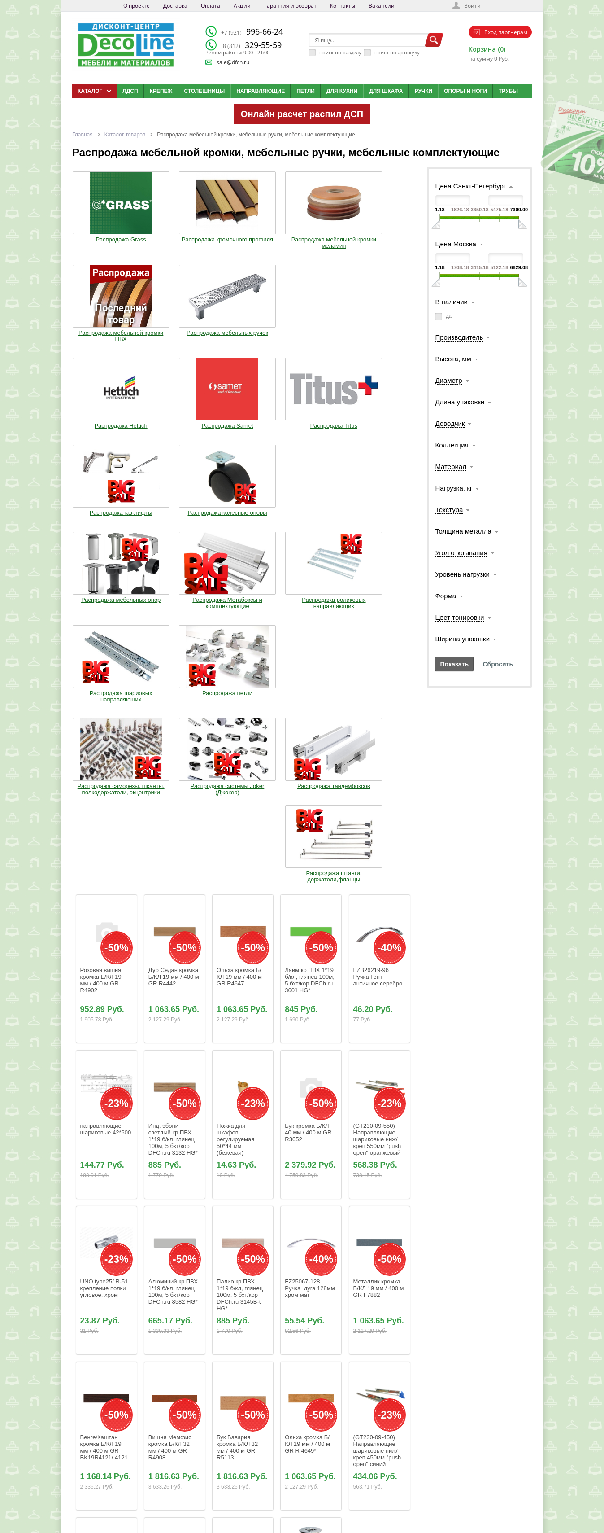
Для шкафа (386, 91)
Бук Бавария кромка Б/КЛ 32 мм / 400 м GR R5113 (238, 1115)
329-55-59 (252, 44)
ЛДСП (130, 91)
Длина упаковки (459, 402)
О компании (238, 1454)
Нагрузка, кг (453, 488)
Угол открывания (461, 552)
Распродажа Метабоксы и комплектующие (173, 433)
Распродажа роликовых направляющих (242, 433)
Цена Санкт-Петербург (470, 186)
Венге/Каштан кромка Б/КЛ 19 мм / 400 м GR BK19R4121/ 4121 (104, 1115)
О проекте (136, 5)
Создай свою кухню (317, 1499)
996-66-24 (252, 31)
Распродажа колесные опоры (382, 337)
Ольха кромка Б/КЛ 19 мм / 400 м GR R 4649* (308, 1112)
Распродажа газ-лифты (313, 337)
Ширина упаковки (462, 639)
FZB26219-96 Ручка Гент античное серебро (378, 645)
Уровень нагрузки (462, 574)
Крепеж (161, 91)
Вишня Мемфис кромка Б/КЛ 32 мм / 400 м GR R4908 (170, 1115)
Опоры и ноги (465, 91)
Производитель (459, 337)
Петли (305, 91)
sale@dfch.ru (233, 62)
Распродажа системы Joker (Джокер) (173, 528)
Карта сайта (309, 1488)
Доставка (175, 5)
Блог (300, 1465)
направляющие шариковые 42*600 (105, 797)
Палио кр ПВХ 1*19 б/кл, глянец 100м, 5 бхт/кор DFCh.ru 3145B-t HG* (241, 963)
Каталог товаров (125, 134)
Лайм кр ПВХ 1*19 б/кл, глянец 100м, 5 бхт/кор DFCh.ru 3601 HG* (310, 648)
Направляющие (260, 91)
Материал (450, 466)
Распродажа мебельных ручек (383, 238)
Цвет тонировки (459, 617)
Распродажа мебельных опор (102, 430)
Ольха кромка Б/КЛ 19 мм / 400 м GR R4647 (240, 645)
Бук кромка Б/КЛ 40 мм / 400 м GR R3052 (309, 800)
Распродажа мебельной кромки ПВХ (313, 241)
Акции (242, 5)
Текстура (449, 509)
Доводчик (450, 423)
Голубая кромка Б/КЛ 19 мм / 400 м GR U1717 (105, 1267)
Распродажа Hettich (102, 334)
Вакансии (382, 5)
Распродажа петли (383, 427)
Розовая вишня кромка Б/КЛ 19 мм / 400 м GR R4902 (101, 648)
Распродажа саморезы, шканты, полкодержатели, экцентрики (103, 535)
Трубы (508, 91)
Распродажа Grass (103, 235)
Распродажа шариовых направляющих (312, 433)
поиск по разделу (340, 52)
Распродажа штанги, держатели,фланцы (313, 528)
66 (267, 1359)
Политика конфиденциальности (118, 1499)
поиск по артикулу (397, 52)
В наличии (451, 302)
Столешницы (204, 91)
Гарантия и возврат (290, 5)
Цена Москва (455, 244)
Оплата (210, 5)
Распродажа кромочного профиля (172, 238)
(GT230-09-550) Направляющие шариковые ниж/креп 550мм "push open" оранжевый (378, 807)
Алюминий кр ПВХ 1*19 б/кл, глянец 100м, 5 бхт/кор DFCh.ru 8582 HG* (174, 959)
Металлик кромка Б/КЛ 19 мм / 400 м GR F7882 (379, 956)
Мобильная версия (99, 1508)
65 (254, 1359)
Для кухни (341, 91)
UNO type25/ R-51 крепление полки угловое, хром (105, 956)
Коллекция (451, 445)
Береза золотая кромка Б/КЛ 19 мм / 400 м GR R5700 (170, 1270)
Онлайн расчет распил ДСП (302, 114)
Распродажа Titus (242, 334)
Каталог (304, 1454)
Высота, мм (453, 359)
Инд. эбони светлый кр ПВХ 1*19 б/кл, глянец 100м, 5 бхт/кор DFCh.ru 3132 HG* (173, 807)
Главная (82, 134)
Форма (445, 596)
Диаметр (448, 380)
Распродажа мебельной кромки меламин (243, 241)
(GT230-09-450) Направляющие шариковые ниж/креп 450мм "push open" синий (378, 1118)
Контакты (342, 5)
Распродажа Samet (173, 334)
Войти (472, 5)
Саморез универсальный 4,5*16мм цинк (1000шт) (307, 1270)
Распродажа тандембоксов (243, 528)
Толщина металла (463, 531)
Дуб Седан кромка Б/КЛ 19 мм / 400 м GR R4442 (174, 645)
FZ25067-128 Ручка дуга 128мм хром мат (310, 956)
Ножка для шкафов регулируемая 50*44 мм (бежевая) (236, 807)
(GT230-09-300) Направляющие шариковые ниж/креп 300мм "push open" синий (241, 1274)
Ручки (424, 91)
